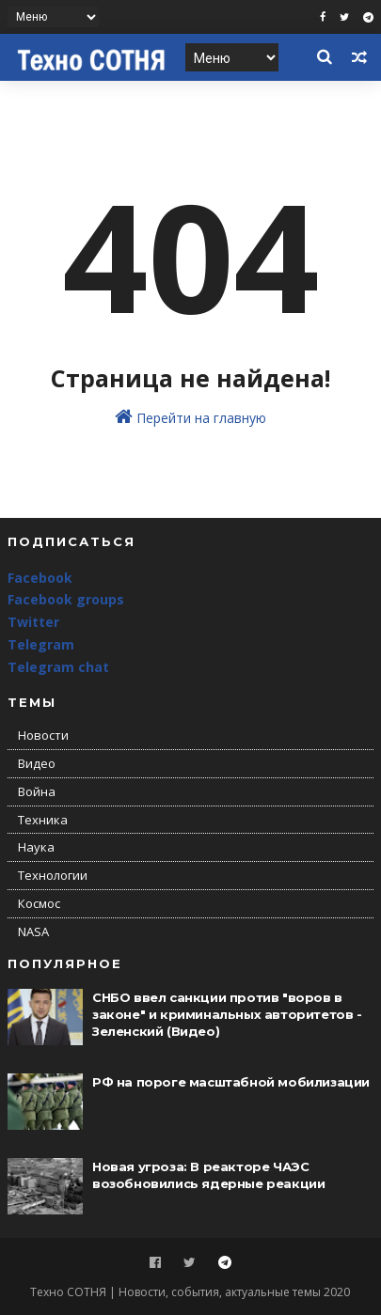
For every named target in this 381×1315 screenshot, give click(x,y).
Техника (43, 819)
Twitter (33, 622)
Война (37, 791)
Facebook (40, 578)
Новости (43, 735)
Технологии (52, 875)
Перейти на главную (190, 417)
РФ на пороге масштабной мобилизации (231, 1081)
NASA (33, 931)
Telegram (41, 644)
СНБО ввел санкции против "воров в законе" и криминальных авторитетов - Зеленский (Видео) (227, 1014)
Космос (39, 903)
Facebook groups (66, 599)
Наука (36, 846)
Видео (37, 763)
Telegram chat (58, 667)
